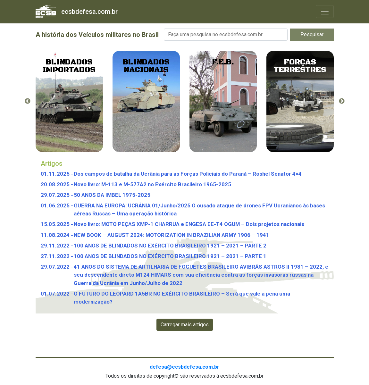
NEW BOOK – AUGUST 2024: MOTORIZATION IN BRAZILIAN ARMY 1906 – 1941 (171, 235)
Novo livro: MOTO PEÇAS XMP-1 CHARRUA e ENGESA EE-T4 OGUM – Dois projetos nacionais (189, 224)
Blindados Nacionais (146, 66)
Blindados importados (69, 66)
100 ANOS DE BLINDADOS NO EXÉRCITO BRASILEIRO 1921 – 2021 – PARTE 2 (170, 245)
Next (342, 101)
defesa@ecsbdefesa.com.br (184, 367)
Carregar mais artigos (185, 325)
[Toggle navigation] (325, 11)
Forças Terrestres (300, 66)
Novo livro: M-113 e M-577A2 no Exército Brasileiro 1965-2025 (152, 184)
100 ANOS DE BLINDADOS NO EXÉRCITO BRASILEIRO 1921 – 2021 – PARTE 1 (170, 256)
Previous (27, 101)
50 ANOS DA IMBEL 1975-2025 (112, 195)
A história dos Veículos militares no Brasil (97, 34)
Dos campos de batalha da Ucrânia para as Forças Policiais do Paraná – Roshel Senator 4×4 (188, 174)
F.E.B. (223, 62)
